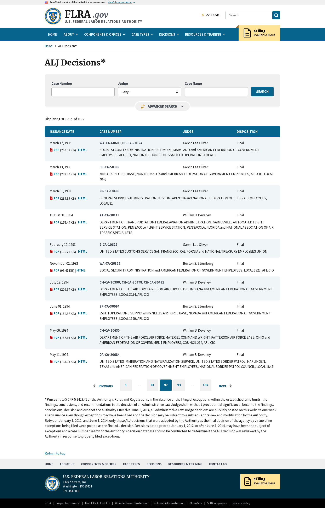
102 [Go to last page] (207, 387)
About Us (67, 464)
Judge (123, 83)
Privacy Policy (241, 503)
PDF (54, 150)
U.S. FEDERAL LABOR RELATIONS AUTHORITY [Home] (106, 476)
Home (52, 34)
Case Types (131, 464)
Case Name (193, 83)
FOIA (48, 503)
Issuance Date (62, 131)
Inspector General (68, 503)
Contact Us (218, 464)
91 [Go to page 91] (154, 386)
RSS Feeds (210, 15)
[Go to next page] (226, 386)
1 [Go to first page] (128, 387)
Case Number (61, 83)
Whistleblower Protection (131, 503)
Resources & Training (185, 464)
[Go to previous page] (101, 386)
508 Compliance (217, 503)
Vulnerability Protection (169, 503)
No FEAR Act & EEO (97, 503)
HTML (82, 150)
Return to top (55, 453)
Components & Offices (98, 464)
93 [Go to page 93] (181, 386)
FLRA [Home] (86, 14)
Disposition (247, 131)
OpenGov (196, 503)
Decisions (154, 464)
